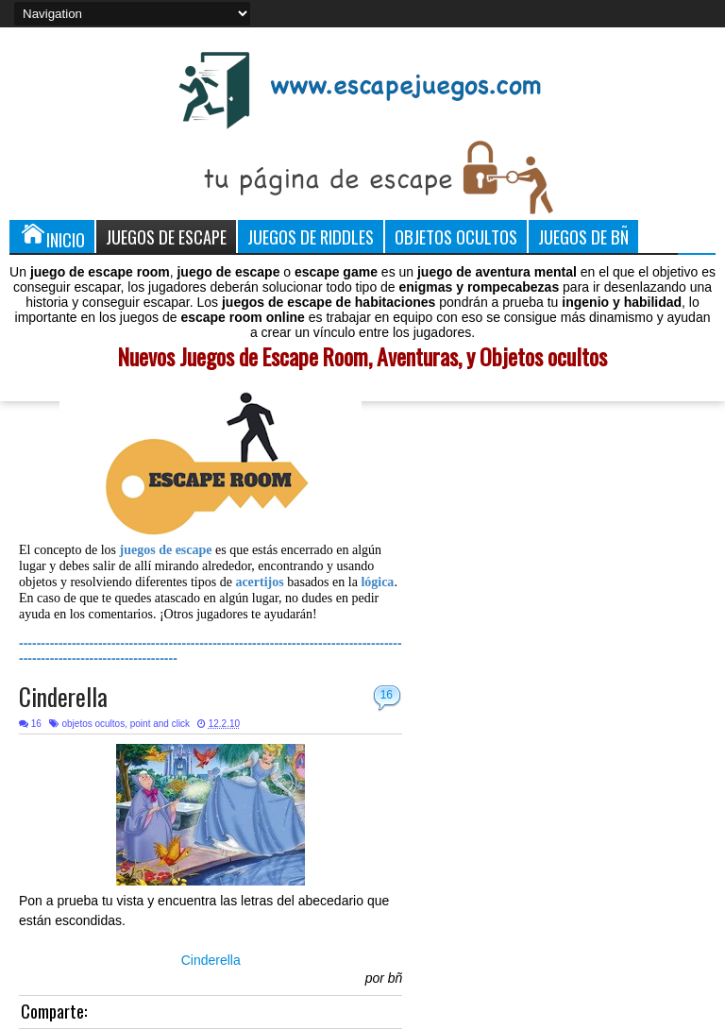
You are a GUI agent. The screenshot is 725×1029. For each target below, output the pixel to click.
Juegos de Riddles (310, 236)
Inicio (52, 236)
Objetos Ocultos (456, 236)
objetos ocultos (93, 723)
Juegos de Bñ (583, 236)
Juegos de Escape (166, 236)
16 (386, 694)
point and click (160, 723)
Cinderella (63, 696)
